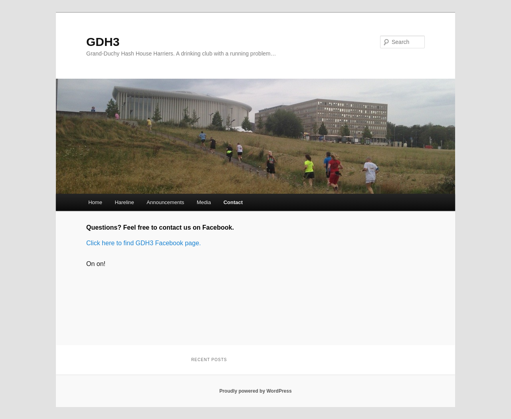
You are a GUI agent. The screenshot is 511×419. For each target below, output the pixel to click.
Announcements (165, 202)
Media (204, 202)
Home (95, 202)
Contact (233, 202)
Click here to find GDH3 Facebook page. (143, 243)
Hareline (124, 202)
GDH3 (102, 41)
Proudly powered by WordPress (255, 391)
